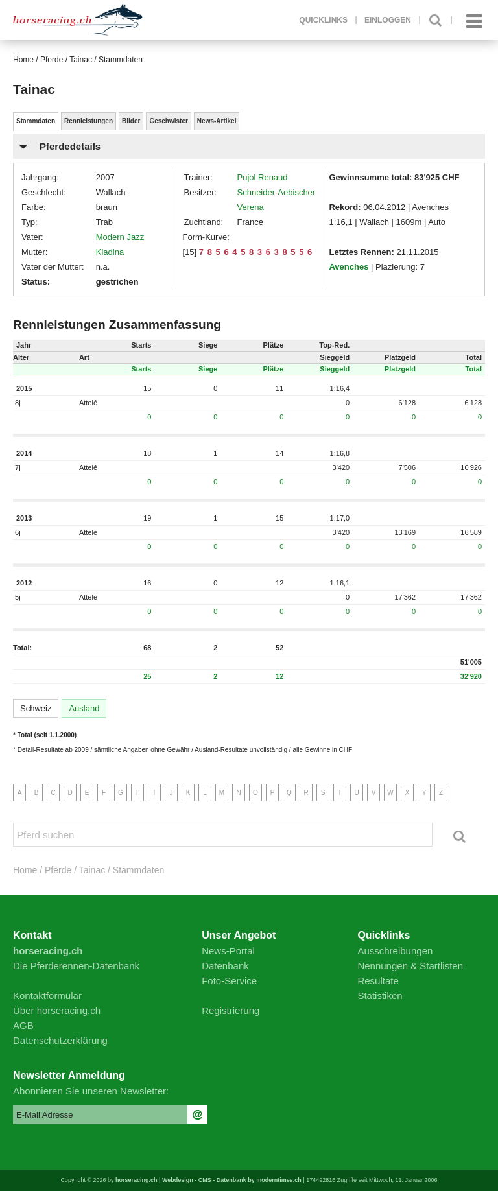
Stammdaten (35, 120)
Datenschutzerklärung (60, 1040)
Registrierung (230, 1010)
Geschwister (168, 120)
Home (23, 59)
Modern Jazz (120, 237)
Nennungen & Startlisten (410, 965)
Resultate (377, 980)
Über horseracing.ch (57, 1010)
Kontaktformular (47, 995)
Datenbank (225, 965)
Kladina (110, 252)
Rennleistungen (88, 120)
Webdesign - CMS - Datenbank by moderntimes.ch (232, 1180)
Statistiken (379, 995)
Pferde (51, 59)
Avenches (348, 267)
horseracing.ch (136, 1180)
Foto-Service (229, 980)
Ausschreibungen (395, 950)
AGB (23, 1025)
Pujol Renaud (262, 177)
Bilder (131, 120)
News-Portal (228, 950)
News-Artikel (217, 120)
